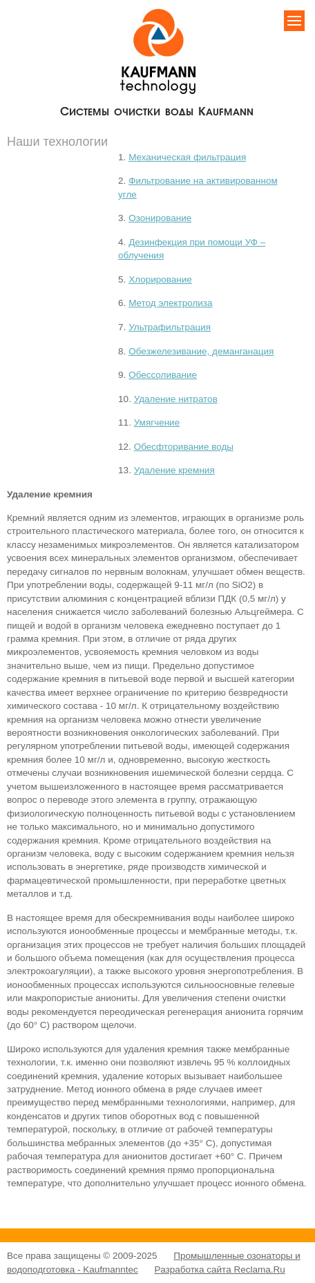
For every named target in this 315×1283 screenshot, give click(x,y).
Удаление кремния (174, 470)
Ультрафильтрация (169, 327)
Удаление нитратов (176, 399)
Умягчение (157, 422)
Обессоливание (162, 375)
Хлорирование (160, 279)
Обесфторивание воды (183, 446)
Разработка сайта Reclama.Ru (220, 1269)
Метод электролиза (170, 303)
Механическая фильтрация (187, 157)
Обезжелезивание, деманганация (201, 351)
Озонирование (159, 218)
